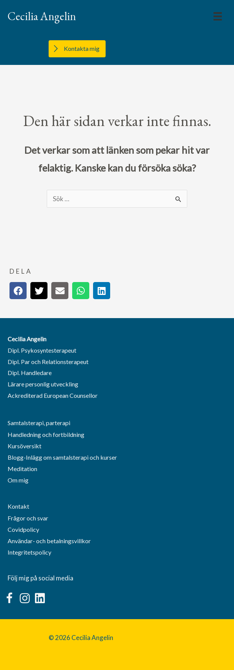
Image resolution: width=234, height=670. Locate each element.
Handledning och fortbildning (46, 434)
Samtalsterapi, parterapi (39, 422)
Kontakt (18, 506)
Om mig (18, 480)
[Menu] (217, 16)
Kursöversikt (24, 445)
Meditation (22, 468)
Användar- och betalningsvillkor (49, 540)
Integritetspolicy (29, 552)
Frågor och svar (28, 518)
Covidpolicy (23, 529)
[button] (9, 598)
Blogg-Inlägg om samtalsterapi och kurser (62, 457)
